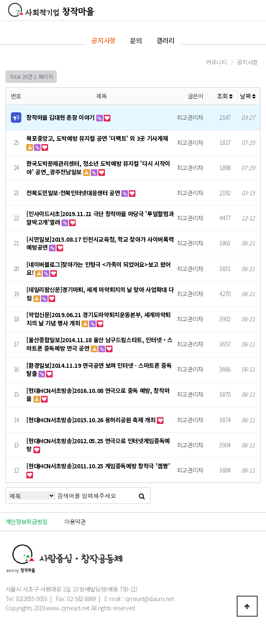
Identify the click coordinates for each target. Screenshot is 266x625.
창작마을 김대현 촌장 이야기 (61, 117)
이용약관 (75, 521)
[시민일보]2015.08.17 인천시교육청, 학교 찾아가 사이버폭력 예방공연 (100, 243)
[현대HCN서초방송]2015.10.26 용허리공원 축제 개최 (91, 420)
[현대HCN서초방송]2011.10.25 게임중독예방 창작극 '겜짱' (98, 466)
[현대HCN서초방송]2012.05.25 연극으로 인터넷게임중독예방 (98, 444)
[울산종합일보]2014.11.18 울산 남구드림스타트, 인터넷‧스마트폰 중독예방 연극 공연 (99, 344)
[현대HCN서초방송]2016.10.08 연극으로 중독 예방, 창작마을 (97, 394)
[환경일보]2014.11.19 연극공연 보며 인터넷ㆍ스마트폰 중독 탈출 (98, 369)
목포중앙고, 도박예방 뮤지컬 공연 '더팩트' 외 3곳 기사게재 (97, 138)
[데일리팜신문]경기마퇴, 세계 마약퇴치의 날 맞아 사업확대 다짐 (100, 293)
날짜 (248, 96)
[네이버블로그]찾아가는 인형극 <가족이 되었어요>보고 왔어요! (98, 268)
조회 (225, 96)
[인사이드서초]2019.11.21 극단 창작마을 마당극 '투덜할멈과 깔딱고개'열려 (100, 217)
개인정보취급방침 (26, 521)
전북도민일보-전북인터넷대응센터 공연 (73, 193)
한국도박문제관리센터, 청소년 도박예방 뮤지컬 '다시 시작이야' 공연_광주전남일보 (98, 167)
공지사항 (103, 40)
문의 (136, 40)
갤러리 (165, 40)
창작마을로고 (51, 10)
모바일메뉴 (256, 10)
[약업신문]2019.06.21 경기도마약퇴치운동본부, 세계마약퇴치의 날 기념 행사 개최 (98, 318)
